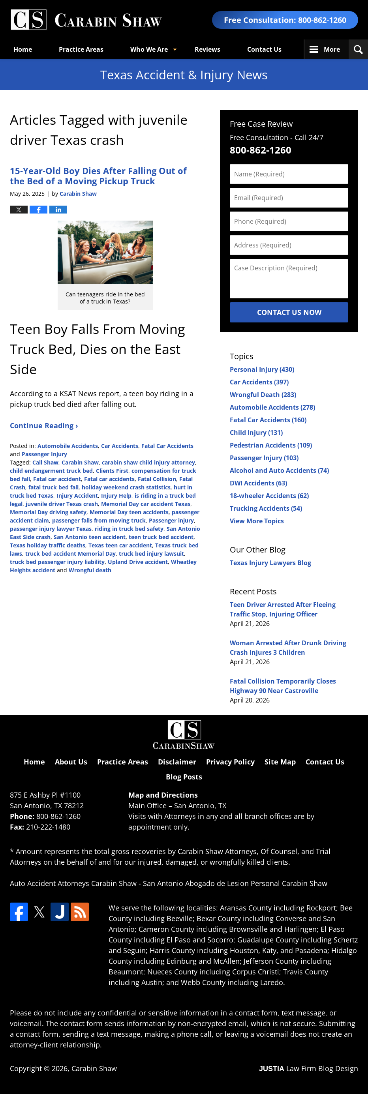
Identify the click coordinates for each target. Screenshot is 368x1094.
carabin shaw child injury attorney (148, 462)
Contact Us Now (289, 312)
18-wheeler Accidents (269, 495)
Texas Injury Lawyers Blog (270, 562)
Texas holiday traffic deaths (47, 545)
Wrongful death (90, 570)
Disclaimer (177, 761)
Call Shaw (45, 462)
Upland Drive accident (138, 562)
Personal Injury (262, 369)
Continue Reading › (44, 425)
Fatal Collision (157, 479)
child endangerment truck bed (51, 470)
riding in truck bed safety (129, 528)
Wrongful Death (263, 394)
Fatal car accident (57, 479)
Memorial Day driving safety (48, 512)
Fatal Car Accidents (167, 446)
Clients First (112, 470)
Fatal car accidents (109, 479)
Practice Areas (81, 49)
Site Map (280, 761)
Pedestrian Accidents (271, 445)
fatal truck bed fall (53, 487)
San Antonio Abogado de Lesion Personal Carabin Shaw (235, 883)
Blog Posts (184, 776)
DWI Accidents (258, 483)
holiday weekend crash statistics (126, 487)
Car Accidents (119, 446)
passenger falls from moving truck (99, 520)
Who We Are (149, 49)
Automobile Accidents (68, 446)
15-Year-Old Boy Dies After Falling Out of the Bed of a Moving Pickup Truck (98, 176)
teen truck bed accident (161, 537)
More (332, 49)
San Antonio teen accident (90, 537)
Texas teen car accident (120, 545)
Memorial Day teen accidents (129, 512)
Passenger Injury (44, 454)
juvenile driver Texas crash (62, 504)
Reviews (207, 49)
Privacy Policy (230, 761)
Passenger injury (171, 520)
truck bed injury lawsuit (151, 553)
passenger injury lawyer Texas (51, 528)
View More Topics (257, 521)
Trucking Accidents (266, 508)
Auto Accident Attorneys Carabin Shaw (73, 883)
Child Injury (256, 432)
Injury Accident (77, 495)
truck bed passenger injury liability (57, 562)
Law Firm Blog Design (308, 1068)
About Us (71, 761)
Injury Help (116, 495)
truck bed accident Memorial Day (70, 553)
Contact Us (264, 49)
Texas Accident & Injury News (86, 20)
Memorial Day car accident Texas (145, 504)
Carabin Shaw (80, 462)
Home (22, 49)
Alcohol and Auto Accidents (279, 470)
